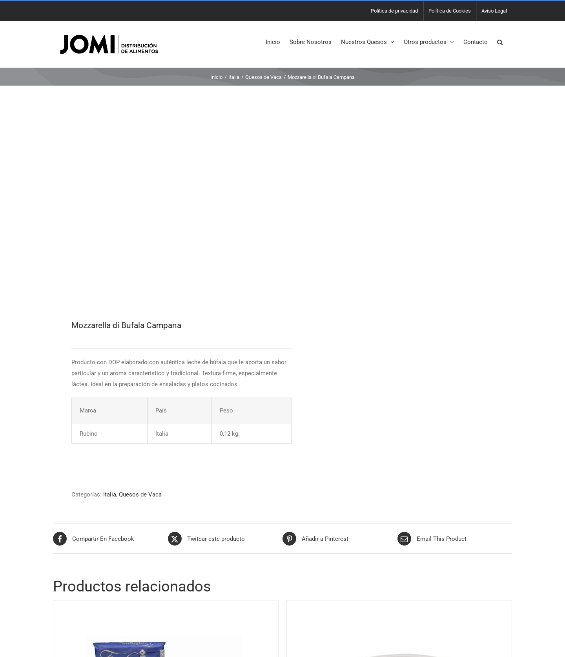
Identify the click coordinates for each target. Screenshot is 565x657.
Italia (109, 494)
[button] (500, 41)
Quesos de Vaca (140, 494)
